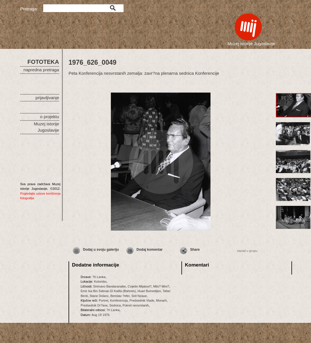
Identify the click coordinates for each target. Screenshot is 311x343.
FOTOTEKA (43, 62)
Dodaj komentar (149, 250)
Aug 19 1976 (100, 315)
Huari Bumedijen (149, 291)
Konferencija (119, 300)
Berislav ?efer (120, 296)
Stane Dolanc (99, 296)
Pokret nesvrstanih (136, 305)
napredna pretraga (41, 69)
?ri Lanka (98, 277)
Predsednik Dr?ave (94, 305)
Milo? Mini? (161, 286)
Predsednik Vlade (141, 300)
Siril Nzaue (139, 296)
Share (195, 250)
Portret (103, 300)
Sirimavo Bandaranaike (109, 286)
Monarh (161, 300)
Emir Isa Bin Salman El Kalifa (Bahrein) (108, 291)
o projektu (49, 116)
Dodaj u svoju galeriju (101, 250)
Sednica (115, 305)
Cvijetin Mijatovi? (139, 286)
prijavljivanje (47, 97)
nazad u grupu (247, 250)
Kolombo (100, 281)
